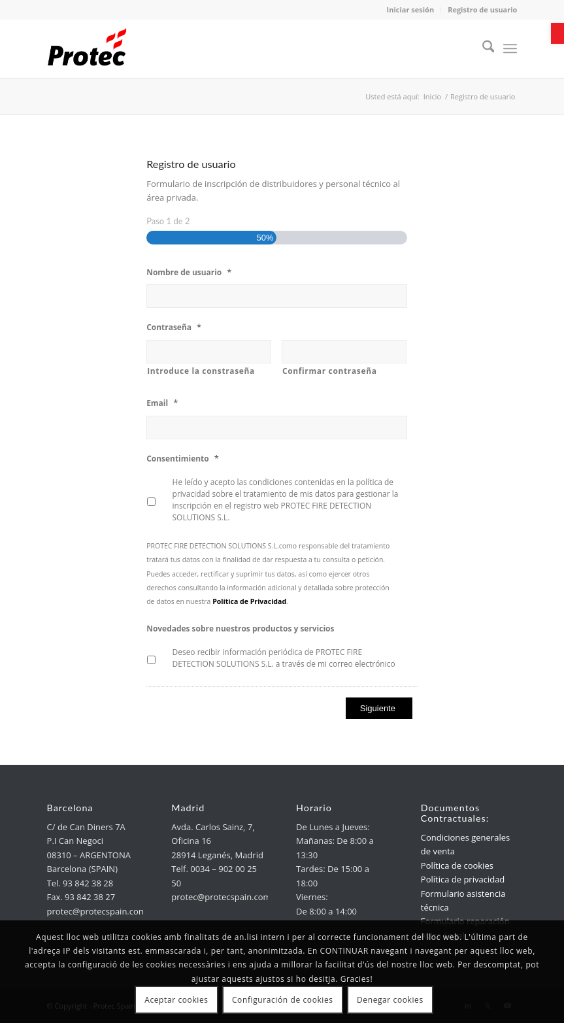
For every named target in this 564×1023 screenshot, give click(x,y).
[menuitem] (482, 48)
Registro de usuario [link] (482, 9)
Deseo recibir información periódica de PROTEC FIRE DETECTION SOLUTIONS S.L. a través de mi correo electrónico (284, 657)
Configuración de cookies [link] (282, 999)
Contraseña (173, 327)
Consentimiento (182, 458)
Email (162, 403)
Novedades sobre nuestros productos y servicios (240, 629)
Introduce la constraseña (201, 371)
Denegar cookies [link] (390, 999)
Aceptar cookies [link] (176, 999)
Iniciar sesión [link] (411, 9)
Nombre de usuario (188, 272)
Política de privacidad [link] (463, 879)
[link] (557, 33)
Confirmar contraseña (329, 371)
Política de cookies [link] (457, 865)
